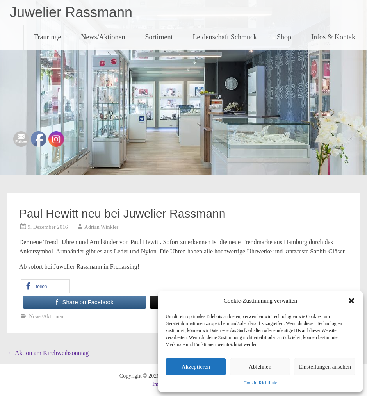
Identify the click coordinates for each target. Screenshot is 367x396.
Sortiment (159, 37)
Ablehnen (260, 367)
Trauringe (47, 37)
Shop (284, 37)
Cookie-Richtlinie (260, 382)
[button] (351, 301)
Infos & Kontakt (334, 37)
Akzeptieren (196, 367)
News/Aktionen (103, 37)
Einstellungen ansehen (324, 367)
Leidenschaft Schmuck (225, 37)
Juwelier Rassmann (71, 12)
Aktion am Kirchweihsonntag (48, 353)
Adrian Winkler (101, 227)
